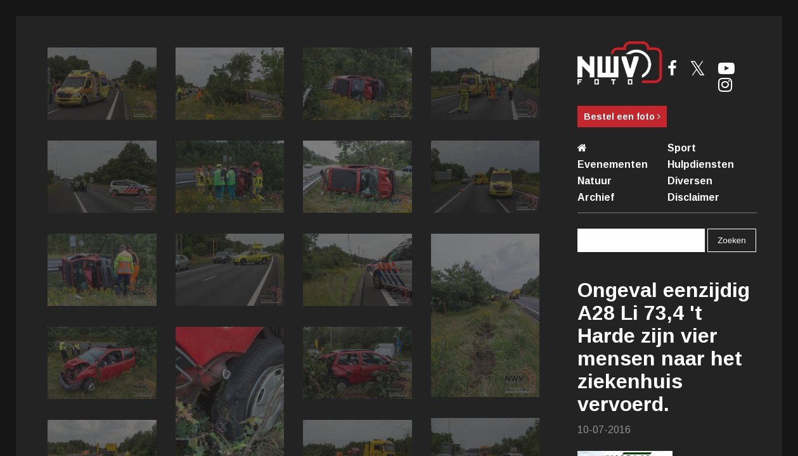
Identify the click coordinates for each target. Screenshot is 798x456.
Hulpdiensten (700, 164)
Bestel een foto (622, 116)
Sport (681, 147)
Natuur (594, 180)
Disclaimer (693, 197)
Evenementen (612, 164)
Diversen (689, 180)
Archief (595, 197)
